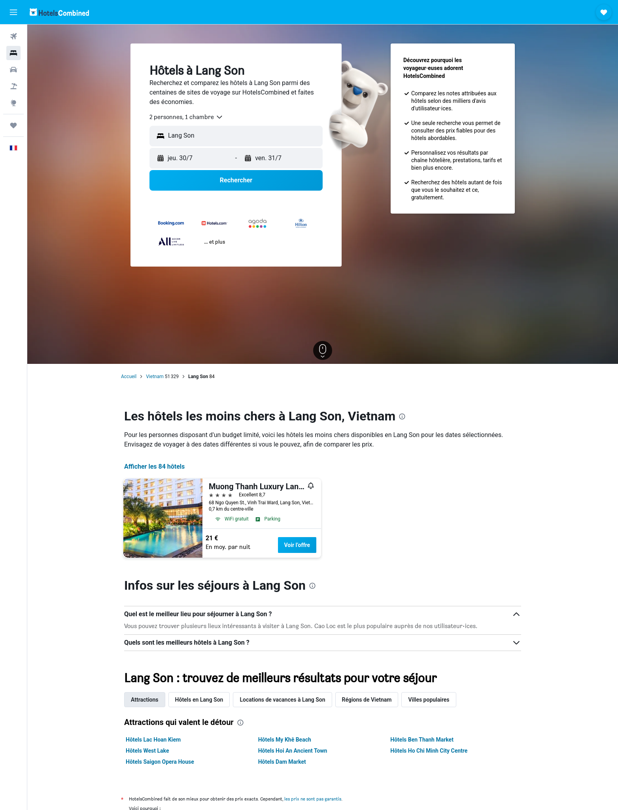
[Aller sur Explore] (13, 103)
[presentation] (402, 416)
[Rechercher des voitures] (13, 70)
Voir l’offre (297, 545)
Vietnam (155, 376)
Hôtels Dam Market (282, 762)
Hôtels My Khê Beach (284, 739)
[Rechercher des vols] (13, 36)
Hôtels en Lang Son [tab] (199, 699)
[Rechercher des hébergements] (13, 53)
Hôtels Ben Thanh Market (422, 739)
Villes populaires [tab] (428, 699)
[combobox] (186, 117)
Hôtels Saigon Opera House (160, 762)
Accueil (128, 376)
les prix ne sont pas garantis (312, 799)
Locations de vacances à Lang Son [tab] (282, 699)
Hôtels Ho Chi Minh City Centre (428, 751)
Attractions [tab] (145, 699)
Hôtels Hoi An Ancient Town (292, 751)
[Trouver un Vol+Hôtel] (13, 86)
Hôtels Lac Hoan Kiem (153, 739)
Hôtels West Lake (147, 751)
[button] (13, 12)
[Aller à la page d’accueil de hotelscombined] (59, 12)
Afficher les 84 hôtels (154, 466)
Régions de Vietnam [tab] (367, 699)
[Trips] (13, 125)
